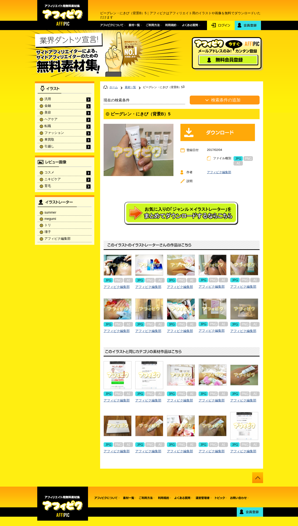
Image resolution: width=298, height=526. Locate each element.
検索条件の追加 (225, 100)
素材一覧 (130, 87)
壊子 (47, 232)
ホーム (113, 87)
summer (50, 212)
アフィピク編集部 (219, 172)
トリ (47, 225)
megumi (50, 219)
